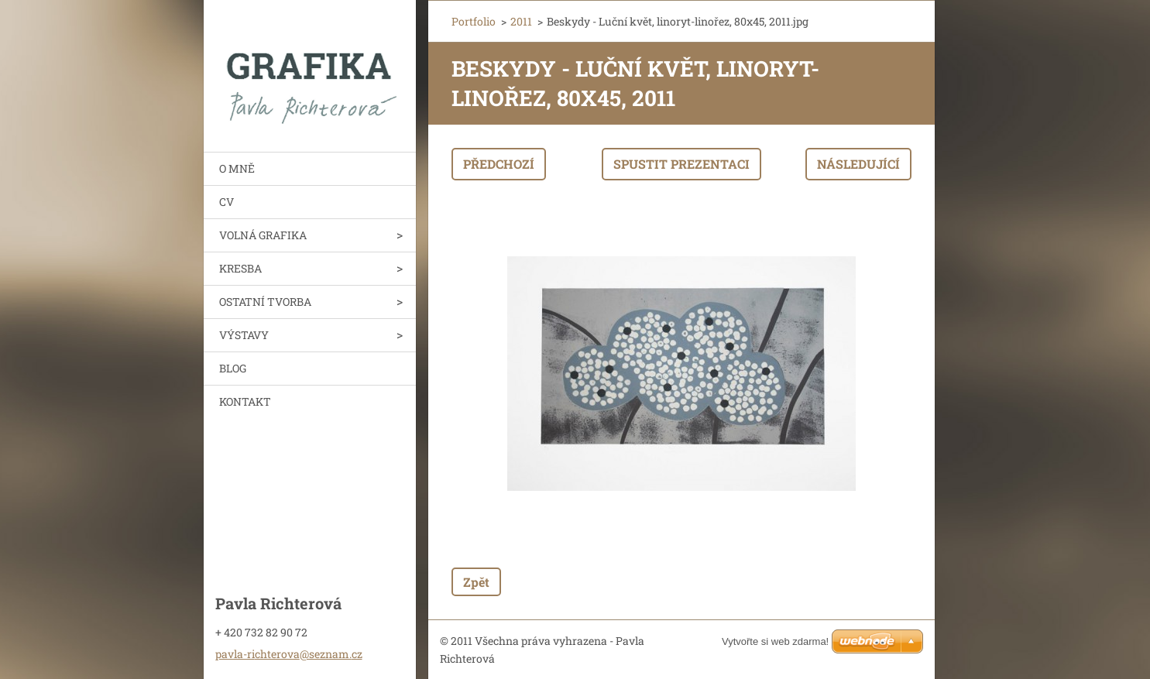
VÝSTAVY (244, 334)
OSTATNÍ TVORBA (265, 301)
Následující (858, 164)
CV (226, 201)
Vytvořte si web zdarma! (775, 641)
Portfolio (473, 21)
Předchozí (498, 164)
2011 (521, 21)
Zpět (476, 582)
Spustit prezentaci (681, 164)
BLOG (232, 368)
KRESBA (240, 268)
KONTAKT (245, 401)
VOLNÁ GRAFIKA (263, 235)
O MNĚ (237, 168)
